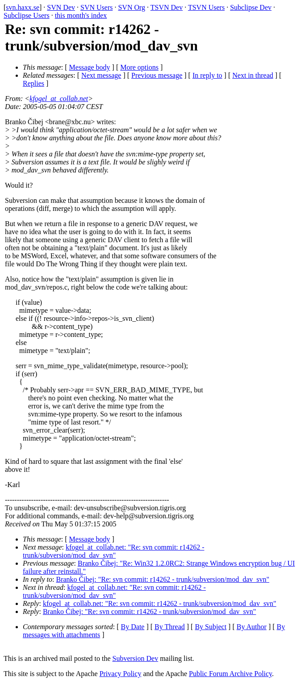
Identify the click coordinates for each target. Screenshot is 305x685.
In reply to (207, 75)
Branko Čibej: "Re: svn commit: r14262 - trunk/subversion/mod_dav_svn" (162, 579)
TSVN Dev (166, 7)
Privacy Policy (121, 673)
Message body (89, 67)
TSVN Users (206, 7)
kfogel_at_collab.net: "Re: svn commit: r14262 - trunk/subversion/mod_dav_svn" (113, 551)
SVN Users (96, 7)
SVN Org (131, 7)
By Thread (170, 626)
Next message (101, 75)
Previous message (156, 75)
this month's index (81, 15)
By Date (133, 626)
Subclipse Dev (251, 7)
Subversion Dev (136, 658)
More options (139, 67)
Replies (33, 83)
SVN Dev (61, 7)
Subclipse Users (27, 15)
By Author (252, 626)
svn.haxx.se (22, 7)
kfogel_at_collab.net (58, 98)
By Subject (210, 626)
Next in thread (252, 75)
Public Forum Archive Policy (230, 673)
